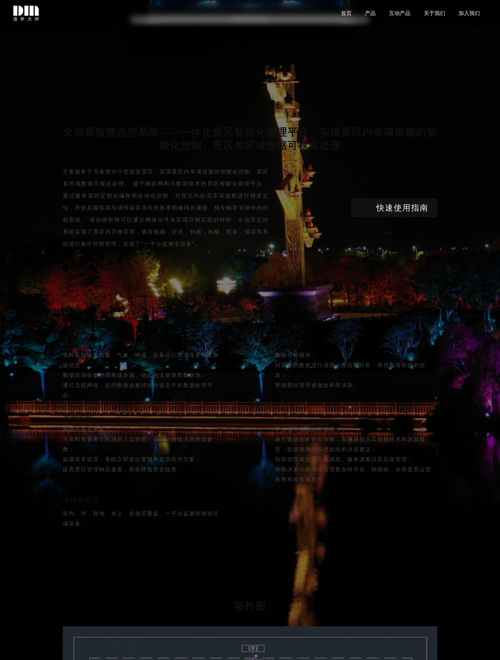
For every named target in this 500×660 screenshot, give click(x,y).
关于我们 (434, 13)
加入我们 (469, 13)
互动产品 (399, 13)
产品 (370, 13)
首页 (346, 13)
